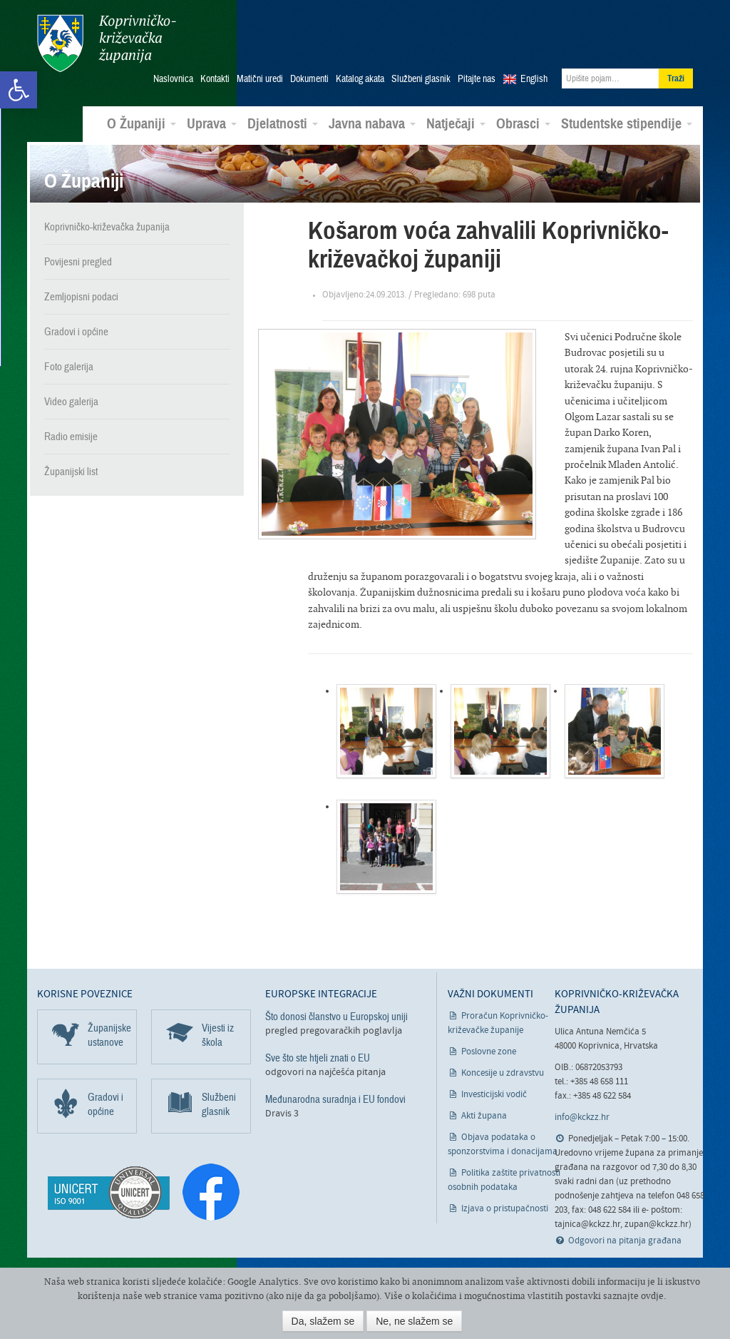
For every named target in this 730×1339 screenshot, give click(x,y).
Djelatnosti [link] (282, 124)
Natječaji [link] (455, 124)
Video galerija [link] (71, 401)
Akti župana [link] (484, 1116)
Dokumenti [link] (309, 79)
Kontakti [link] (215, 79)
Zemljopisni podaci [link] (81, 296)
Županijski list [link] (71, 471)
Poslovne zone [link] (488, 1052)
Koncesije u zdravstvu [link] (502, 1073)
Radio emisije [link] (71, 436)
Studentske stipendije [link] (626, 124)
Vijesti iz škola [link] (218, 1035)
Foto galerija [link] (68, 366)
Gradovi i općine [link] (76, 331)
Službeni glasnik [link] (421, 79)
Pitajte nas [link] (476, 79)
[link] (18, 89)
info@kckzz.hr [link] (582, 1117)
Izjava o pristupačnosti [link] (504, 1208)
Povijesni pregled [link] (78, 261)
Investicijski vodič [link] (494, 1094)
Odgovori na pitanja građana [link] (625, 1241)
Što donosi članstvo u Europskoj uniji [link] (336, 1016)
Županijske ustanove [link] (109, 1035)
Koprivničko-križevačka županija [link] (106, 43)
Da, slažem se (323, 1321)
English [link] (534, 79)
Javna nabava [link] (372, 124)
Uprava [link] (212, 124)
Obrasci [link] (523, 124)
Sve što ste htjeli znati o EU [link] (317, 1058)
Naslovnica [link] (173, 79)
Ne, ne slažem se (414, 1321)
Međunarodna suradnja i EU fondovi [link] (335, 1099)
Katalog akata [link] (360, 79)
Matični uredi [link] (260, 79)
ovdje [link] (652, 1296)
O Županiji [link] (141, 124)
